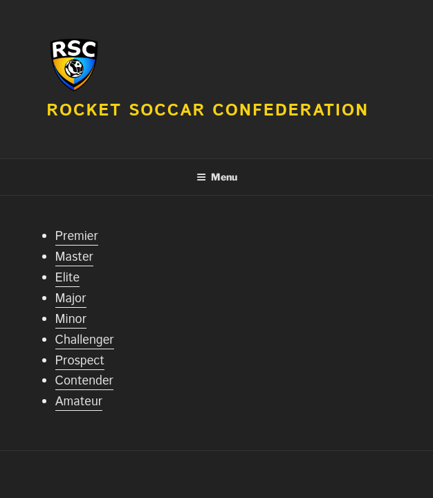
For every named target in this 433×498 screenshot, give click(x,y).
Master (74, 257)
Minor (70, 320)
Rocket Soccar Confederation (207, 110)
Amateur (79, 402)
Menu (216, 177)
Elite (67, 278)
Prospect (79, 361)
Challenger (84, 340)
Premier (76, 237)
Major (70, 299)
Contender (84, 381)
